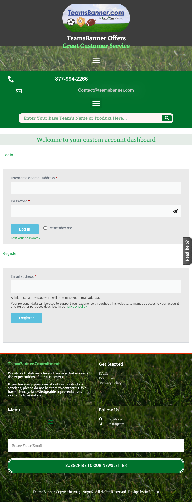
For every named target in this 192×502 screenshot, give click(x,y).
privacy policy (77, 306)
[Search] (167, 118)
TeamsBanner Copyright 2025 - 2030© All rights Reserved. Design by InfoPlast (96, 491)
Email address (30, 276)
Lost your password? (25, 238)
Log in (24, 229)
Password (27, 200)
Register (26, 318)
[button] (96, 61)
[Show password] (176, 211)
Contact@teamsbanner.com (106, 90)
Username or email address (41, 177)
